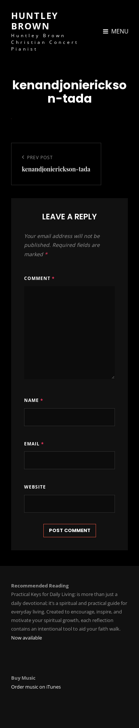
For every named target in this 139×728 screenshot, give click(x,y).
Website (35, 487)
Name (33, 400)
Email (34, 444)
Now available (26, 637)
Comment (39, 278)
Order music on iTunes (36, 686)
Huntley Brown (34, 20)
